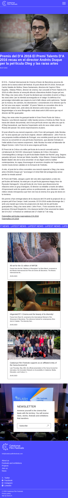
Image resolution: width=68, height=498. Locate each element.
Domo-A (9, 496)
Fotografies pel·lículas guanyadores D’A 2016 (20, 216)
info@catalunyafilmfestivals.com (12, 453)
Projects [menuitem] (5, 466)
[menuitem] (34, 478)
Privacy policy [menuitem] (6, 493)
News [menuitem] (4, 471)
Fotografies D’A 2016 (10, 219)
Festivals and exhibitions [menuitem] (12, 463)
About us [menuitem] (5, 461)
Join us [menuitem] (5, 468)
